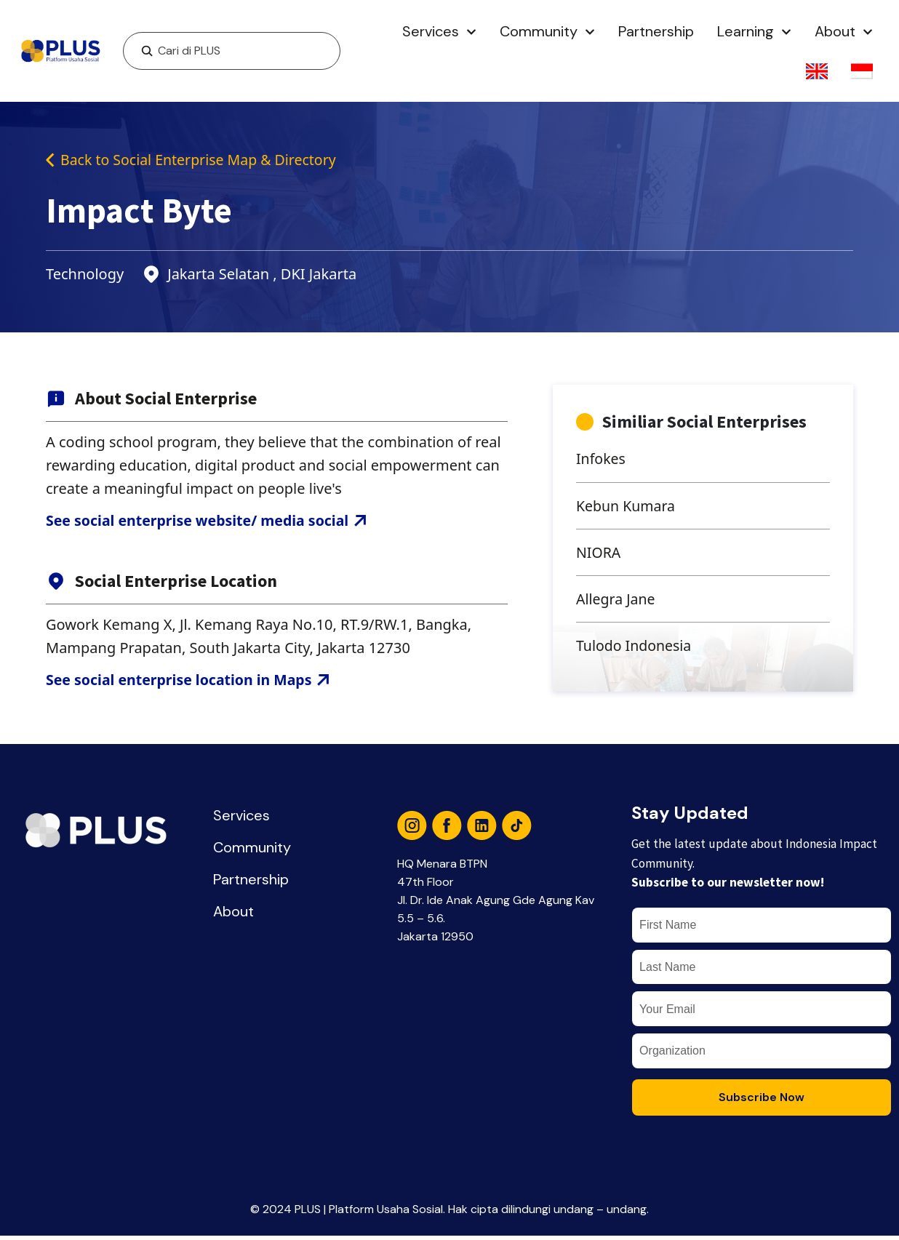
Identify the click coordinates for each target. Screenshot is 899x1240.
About (844, 32)
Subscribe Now (761, 1101)
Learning (754, 32)
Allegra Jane (616, 601)
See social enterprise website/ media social (210, 521)
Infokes (601, 459)
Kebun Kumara (627, 506)
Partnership (656, 31)
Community (547, 32)
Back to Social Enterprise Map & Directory (194, 159)
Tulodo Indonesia (635, 648)
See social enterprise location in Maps (191, 681)
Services (439, 32)
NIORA (599, 554)
